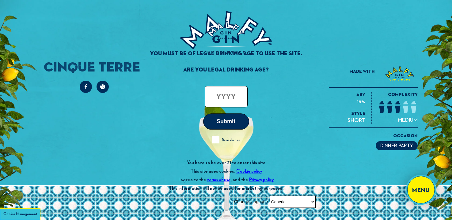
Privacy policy (261, 179)
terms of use (218, 179)
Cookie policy (249, 171)
